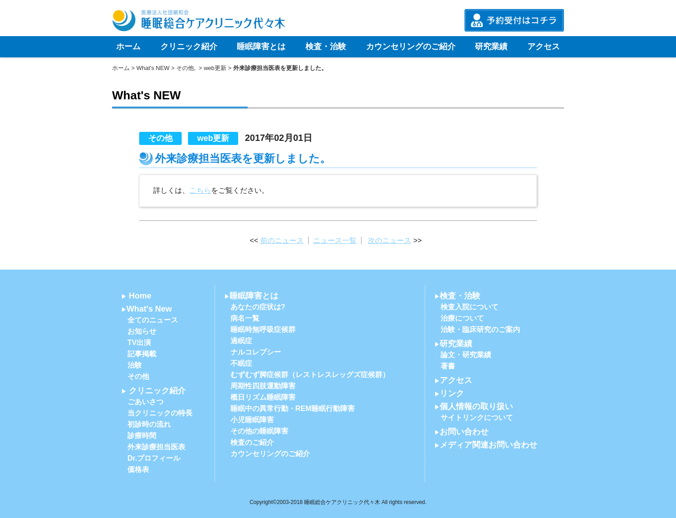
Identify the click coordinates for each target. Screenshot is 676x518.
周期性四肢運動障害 (263, 386)
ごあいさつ (145, 402)
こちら (200, 190)
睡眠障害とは (261, 46)
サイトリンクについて (477, 417)
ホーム (128, 46)
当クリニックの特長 (159, 413)
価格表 (138, 469)
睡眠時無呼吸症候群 (263, 329)
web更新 (215, 68)
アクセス (543, 46)
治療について (462, 318)
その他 (185, 68)
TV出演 (139, 342)
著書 (448, 366)
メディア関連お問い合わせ (488, 444)
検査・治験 (325, 46)
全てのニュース (152, 320)
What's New (149, 308)
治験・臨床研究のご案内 (480, 329)
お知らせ (141, 331)
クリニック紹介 (188, 46)
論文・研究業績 (466, 355)
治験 (134, 365)
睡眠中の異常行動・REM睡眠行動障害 (292, 408)
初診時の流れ (149, 424)
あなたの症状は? (258, 307)
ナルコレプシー (255, 352)
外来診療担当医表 (156, 447)
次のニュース (389, 240)
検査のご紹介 (252, 442)
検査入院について (469, 307)
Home (140, 295)
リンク (452, 393)
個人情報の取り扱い (476, 406)
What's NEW (152, 68)
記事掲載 (141, 354)
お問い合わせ (464, 431)
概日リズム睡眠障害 (263, 397)
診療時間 (141, 435)
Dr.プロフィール (153, 458)
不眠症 (241, 363)
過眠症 (241, 341)
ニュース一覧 (335, 240)
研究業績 (491, 46)
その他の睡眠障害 (259, 431)
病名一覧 (244, 318)
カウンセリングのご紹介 (410, 46)
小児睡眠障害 (252, 420)
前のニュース (282, 240)
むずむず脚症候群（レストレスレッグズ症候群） (310, 374)
